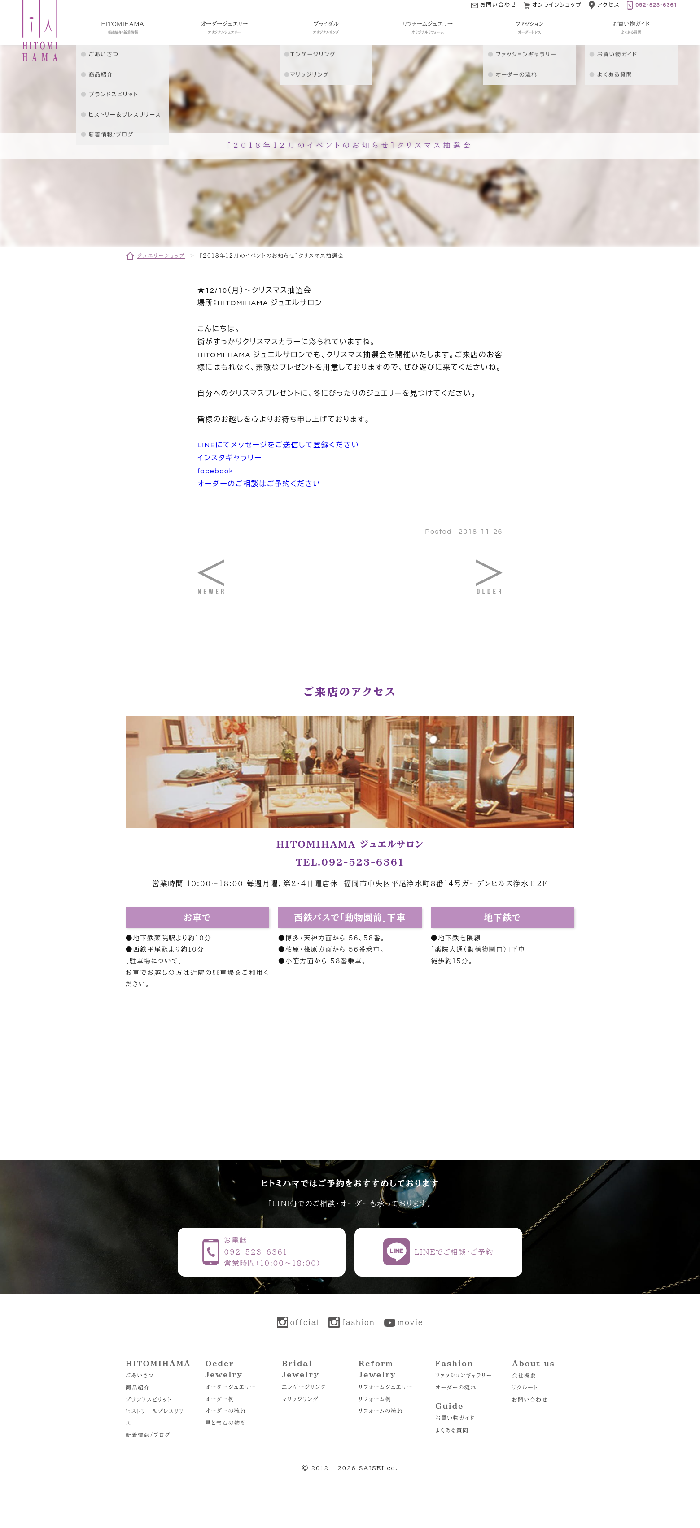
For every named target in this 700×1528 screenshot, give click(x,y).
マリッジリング (300, 1399)
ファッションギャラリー (463, 1375)
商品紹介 (138, 1387)
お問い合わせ (530, 1399)
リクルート (525, 1387)
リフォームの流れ (381, 1410)
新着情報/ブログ (148, 1434)
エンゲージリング (304, 1386)
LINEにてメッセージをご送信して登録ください (278, 445)
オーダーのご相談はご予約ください (259, 484)
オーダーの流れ (225, 1410)
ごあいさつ (140, 1375)
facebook (215, 471)
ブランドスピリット (149, 1399)
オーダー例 (219, 1399)
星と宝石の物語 (225, 1422)
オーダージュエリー (230, 1386)
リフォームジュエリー (386, 1386)
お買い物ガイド (455, 1417)
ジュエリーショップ (161, 255)
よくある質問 (452, 1430)
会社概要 (524, 1375)
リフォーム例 (375, 1399)
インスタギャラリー (229, 458)
